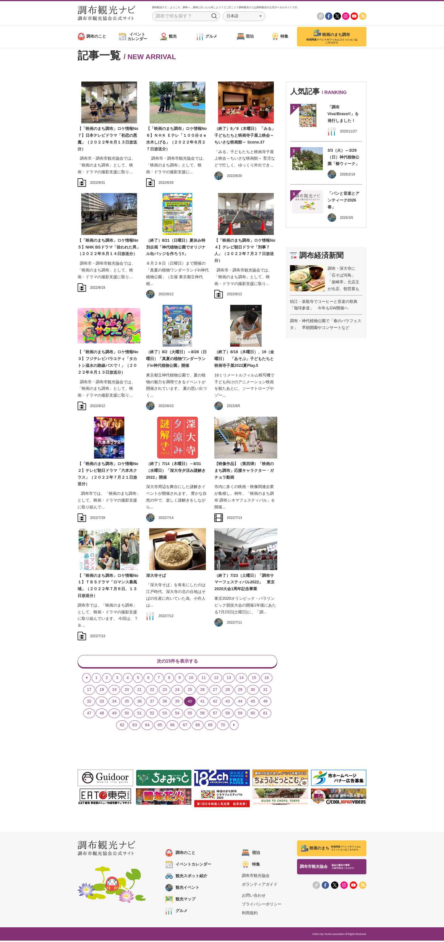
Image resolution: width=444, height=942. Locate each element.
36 (139, 703)
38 (165, 703)
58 (227, 714)
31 (265, 691)
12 (216, 679)
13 (229, 679)
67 (185, 726)
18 (101, 691)
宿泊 (251, 854)
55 (190, 714)
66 (172, 726)
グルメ (176, 912)
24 (177, 691)
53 (165, 714)
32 (89, 703)
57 (215, 714)
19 (114, 691)
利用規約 (250, 914)
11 (203, 679)
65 (160, 726)
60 (253, 714)
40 (190, 703)
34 (114, 703)
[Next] (234, 726)
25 (190, 691)
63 (135, 726)
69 (210, 726)
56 (202, 714)
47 (89, 714)
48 (101, 714)
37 (152, 703)
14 (241, 679)
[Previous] (86, 679)
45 (253, 703)
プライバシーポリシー (261, 905)
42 (215, 703)
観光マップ (180, 900)
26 (202, 691)
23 (165, 691)
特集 (251, 866)
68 (197, 726)
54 (177, 714)
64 (147, 726)
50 (127, 714)
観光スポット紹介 (186, 877)
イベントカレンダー (188, 866)
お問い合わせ (254, 896)
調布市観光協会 (256, 877)
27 (215, 691)
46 (265, 703)
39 (177, 703)
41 (202, 703)
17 (89, 691)
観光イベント (182, 889)
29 (240, 691)
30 (253, 691)
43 (227, 703)
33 (101, 703)
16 (266, 679)
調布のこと (180, 854)
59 (240, 714)
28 (227, 691)
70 (223, 726)
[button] (244, 16)
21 (139, 691)
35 (127, 703)
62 (122, 726)
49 (114, 714)
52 (152, 714)
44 (240, 703)
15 (254, 679)
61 (265, 714)
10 (191, 679)
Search (214, 16)
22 (152, 691)
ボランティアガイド (260, 885)
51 (139, 714)
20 (127, 691)
